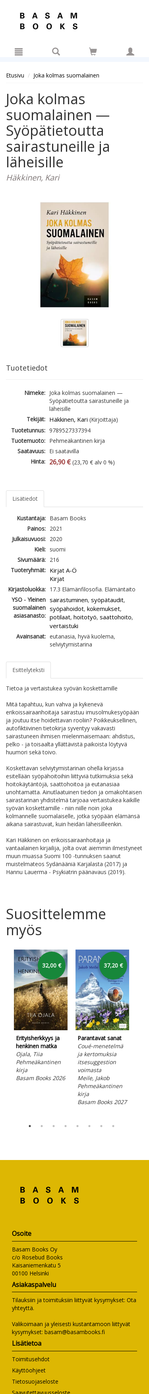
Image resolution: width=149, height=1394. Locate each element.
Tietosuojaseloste (35, 1381)
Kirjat (57, 579)
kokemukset (103, 609)
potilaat (60, 617)
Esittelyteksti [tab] (28, 670)
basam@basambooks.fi (75, 1332)
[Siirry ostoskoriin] (93, 51)
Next (139, 1033)
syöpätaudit (107, 600)
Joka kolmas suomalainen (66, 75)
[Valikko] (19, 51)
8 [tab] (113, 1126)
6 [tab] (89, 1126)
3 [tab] (54, 1126)
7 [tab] (101, 1126)
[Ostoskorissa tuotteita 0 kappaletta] (93, 53)
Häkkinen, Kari (68, 419)
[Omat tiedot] (130, 51)
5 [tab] (77, 1126)
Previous (4, 1033)
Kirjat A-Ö (63, 570)
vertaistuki (64, 626)
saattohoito (116, 617)
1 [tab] (30, 1126)
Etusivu (15, 75)
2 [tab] (42, 1126)
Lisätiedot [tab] (25, 498)
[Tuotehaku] (56, 51)
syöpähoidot (67, 609)
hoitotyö (85, 617)
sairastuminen (69, 600)
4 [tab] (66, 1126)
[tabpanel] (41, 1017)
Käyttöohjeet (29, 1370)
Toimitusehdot (31, 1359)
